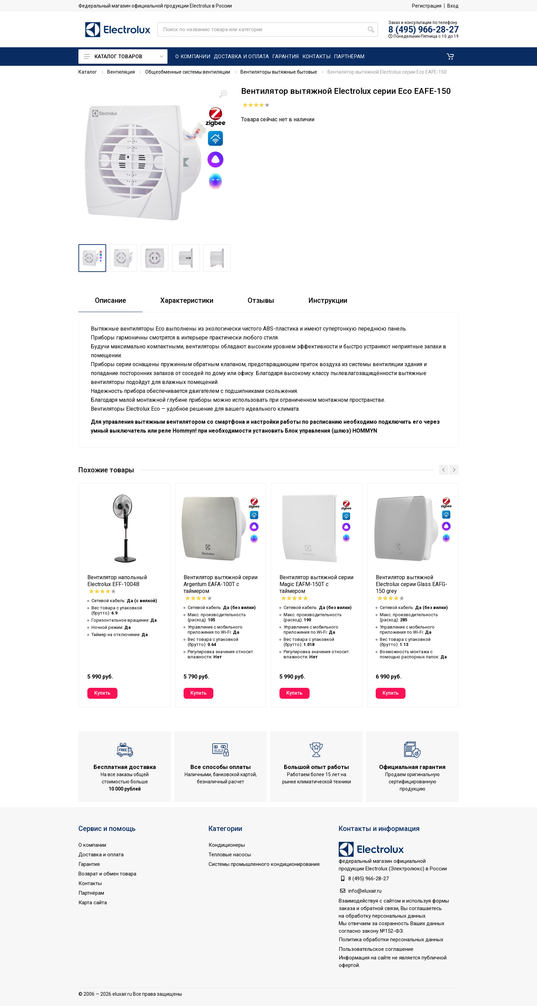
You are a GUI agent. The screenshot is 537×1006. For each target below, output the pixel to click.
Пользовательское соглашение (376, 949)
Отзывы (261, 300)
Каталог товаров (123, 56)
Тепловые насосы (230, 855)
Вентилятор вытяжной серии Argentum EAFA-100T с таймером (221, 584)
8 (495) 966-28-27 (423, 30)
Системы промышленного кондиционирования (264, 864)
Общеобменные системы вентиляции (187, 72)
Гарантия (89, 864)
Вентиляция (121, 72)
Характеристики (186, 300)
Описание (110, 300)
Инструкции (328, 300)
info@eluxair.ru (365, 891)
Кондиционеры (227, 845)
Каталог (87, 72)
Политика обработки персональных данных (391, 939)
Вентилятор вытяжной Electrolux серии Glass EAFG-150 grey (411, 584)
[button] (450, 56)
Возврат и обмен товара (107, 874)
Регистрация (426, 5)
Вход (453, 5)
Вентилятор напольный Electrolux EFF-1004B (117, 580)
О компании (92, 845)
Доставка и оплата (101, 855)
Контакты (90, 883)
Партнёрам (91, 893)
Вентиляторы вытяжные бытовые (278, 72)
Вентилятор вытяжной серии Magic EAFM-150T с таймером (316, 584)
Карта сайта (92, 902)
